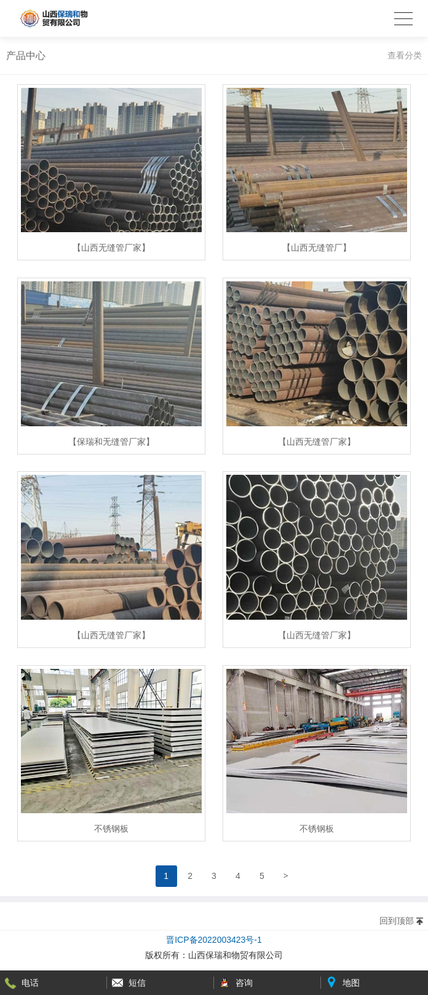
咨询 (244, 983)
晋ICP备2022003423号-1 (214, 940)
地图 (351, 983)
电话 (30, 983)
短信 (137, 983)
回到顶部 (396, 921)
